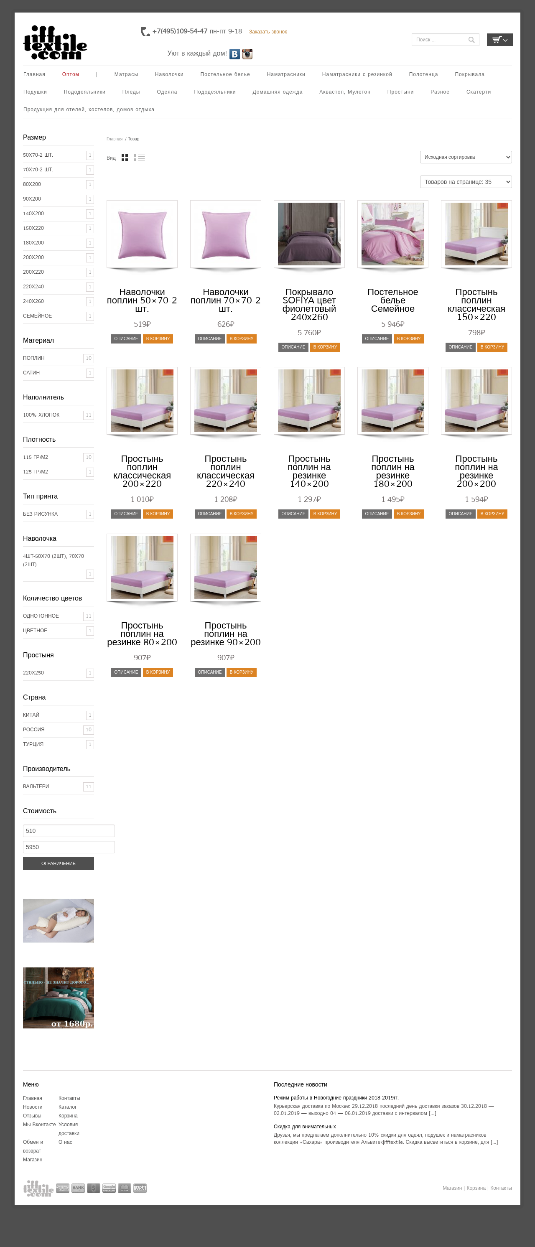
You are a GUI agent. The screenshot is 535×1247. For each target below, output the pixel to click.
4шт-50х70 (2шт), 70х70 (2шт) (53, 560)
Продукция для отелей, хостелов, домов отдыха (89, 110)
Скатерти (478, 92)
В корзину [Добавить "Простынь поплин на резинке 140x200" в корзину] (325, 514)
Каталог (68, 1107)
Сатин (31, 373)
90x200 (32, 199)
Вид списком (139, 157)
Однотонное (41, 616)
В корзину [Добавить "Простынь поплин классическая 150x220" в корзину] (492, 347)
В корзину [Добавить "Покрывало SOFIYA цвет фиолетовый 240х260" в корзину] (325, 347)
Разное (440, 92)
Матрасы (126, 74)
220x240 (33, 287)
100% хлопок (41, 415)
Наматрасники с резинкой (357, 74)
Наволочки (169, 74)
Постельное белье (225, 74)
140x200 (33, 214)
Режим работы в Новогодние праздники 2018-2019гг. (336, 1098)
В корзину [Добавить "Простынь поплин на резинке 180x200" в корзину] (408, 514)
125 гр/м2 (35, 472)
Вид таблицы (125, 157)
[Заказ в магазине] (466, 157)
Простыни (400, 92)
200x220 (33, 272)
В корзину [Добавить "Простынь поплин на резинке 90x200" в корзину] (241, 672)
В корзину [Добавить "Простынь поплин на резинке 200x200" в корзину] (492, 514)
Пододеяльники (85, 92)
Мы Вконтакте (39, 1125)
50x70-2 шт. (38, 155)
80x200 (32, 184)
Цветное (35, 631)
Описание (126, 338)
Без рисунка (40, 514)
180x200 (33, 243)
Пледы (131, 92)
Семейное (37, 316)
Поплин (34, 358)
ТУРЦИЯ (33, 744)
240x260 (33, 301)
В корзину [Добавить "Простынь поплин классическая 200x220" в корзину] (158, 514)
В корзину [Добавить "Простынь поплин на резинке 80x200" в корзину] (158, 672)
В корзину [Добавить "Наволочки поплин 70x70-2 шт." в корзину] (241, 338)
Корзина (68, 1116)
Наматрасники (286, 74)
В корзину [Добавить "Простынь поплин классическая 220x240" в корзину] (241, 514)
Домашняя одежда (278, 92)
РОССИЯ (34, 730)
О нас (65, 1142)
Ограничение (58, 863)
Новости (32, 1107)
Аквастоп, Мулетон (345, 92)
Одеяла (167, 92)
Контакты (69, 1098)
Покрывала (469, 74)
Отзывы (32, 1116)
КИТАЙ (31, 715)
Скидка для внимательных (305, 1127)
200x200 (33, 257)
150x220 (33, 228)
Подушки (35, 92)
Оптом (70, 74)
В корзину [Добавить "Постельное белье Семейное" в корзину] (408, 338)
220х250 (33, 673)
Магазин (32, 1160)
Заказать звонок (268, 32)
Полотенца (423, 74)
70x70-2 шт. (38, 170)
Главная (34, 74)
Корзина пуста (500, 39)
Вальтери (36, 787)
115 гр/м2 (35, 457)
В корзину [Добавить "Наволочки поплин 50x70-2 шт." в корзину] (158, 338)
